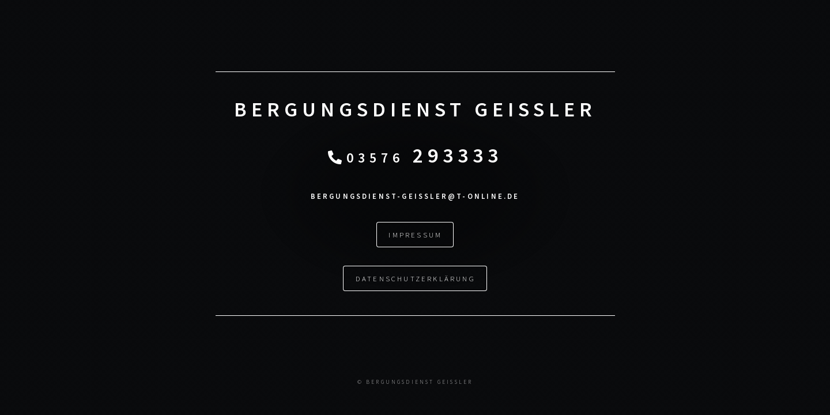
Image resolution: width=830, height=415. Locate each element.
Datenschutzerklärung (416, 278)
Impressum (415, 234)
